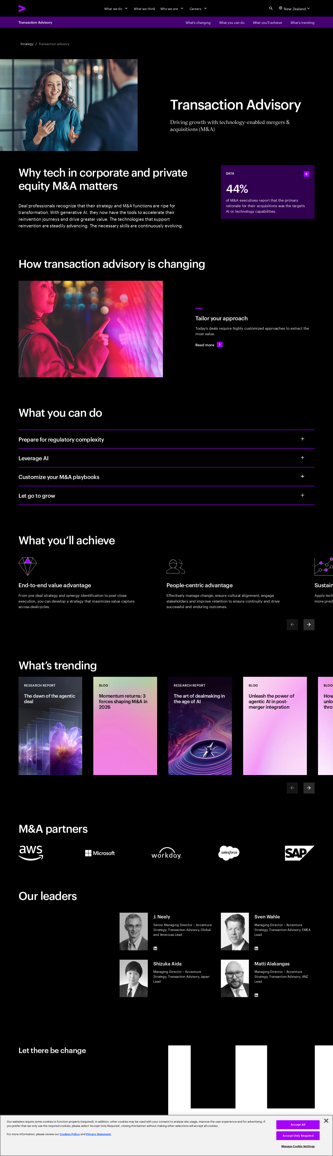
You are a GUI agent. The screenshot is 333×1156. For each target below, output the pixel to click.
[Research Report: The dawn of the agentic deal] (50, 726)
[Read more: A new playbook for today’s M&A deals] (208, 344)
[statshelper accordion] (306, 174)
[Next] (309, 624)
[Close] (326, 1120)
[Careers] (199, 8)
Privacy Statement (98, 1134)
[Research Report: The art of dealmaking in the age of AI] (200, 726)
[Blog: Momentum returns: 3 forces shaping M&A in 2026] (125, 726)
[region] (166, 1135)
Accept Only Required (298, 1135)
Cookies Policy (70, 1134)
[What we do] (116, 8)
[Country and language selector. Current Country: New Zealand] (295, 8)
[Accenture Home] (32, 8)
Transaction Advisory (35, 22)
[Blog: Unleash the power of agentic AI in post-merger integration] (275, 726)
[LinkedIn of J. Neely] (155, 948)
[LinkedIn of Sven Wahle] (256, 948)
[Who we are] (172, 8)
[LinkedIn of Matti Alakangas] (256, 995)
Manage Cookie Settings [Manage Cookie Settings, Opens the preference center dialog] (298, 1146)
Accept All (298, 1124)
